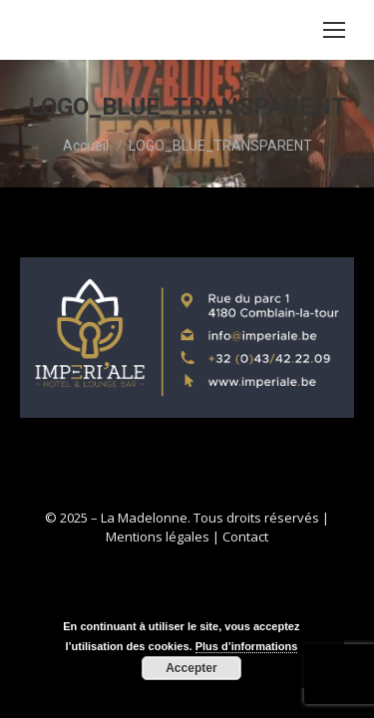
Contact (245, 536)
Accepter (191, 668)
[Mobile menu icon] (334, 30)
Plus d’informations (246, 646)
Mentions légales (157, 536)
